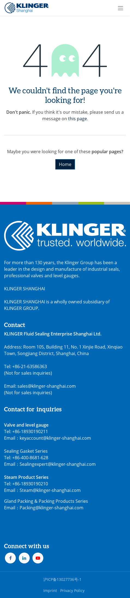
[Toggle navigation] (120, 8)
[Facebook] (10, 558)
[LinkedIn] (24, 558)
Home (65, 164)
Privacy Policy (72, 590)
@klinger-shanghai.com (59, 508)
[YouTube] (37, 558)
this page (77, 119)
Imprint (50, 590)
